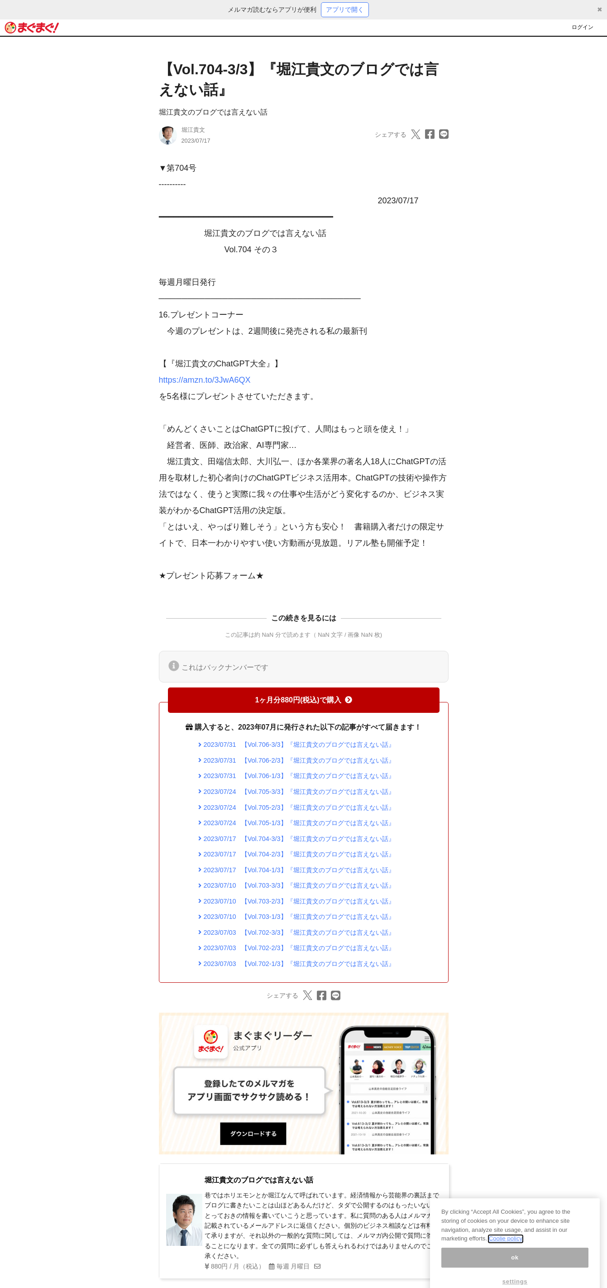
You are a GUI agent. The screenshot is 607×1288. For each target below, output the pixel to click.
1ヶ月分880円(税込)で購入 (303, 700)
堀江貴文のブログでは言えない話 (213, 112)
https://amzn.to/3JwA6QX (205, 379)
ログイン (582, 27)
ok (515, 1267)
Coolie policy (505, 1248)
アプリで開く (345, 9)
